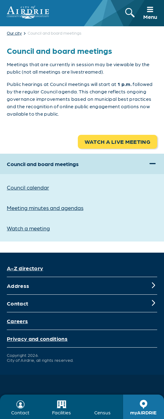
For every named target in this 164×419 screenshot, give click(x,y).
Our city (14, 32)
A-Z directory (25, 268)
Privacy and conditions (37, 338)
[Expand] (152, 164)
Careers (17, 321)
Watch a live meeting (117, 141)
